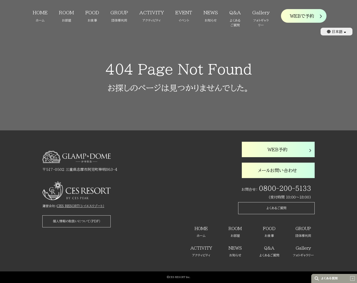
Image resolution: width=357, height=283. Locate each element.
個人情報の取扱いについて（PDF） (76, 221)
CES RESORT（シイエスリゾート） (80, 206)
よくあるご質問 (276, 208)
